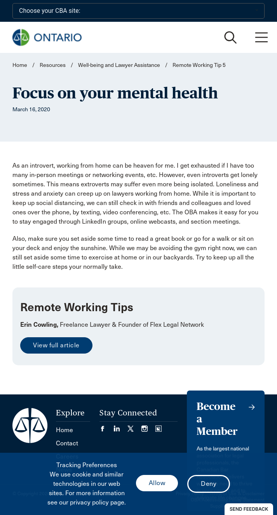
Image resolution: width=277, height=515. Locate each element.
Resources (53, 65)
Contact (67, 443)
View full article (56, 345)
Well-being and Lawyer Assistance (119, 65)
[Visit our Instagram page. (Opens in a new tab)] (148, 426)
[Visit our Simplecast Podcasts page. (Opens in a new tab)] (158, 426)
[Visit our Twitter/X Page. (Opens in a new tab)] (134, 426)
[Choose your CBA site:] (138, 11)
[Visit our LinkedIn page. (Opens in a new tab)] (120, 426)
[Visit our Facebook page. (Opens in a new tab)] (106, 426)
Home (19, 65)
